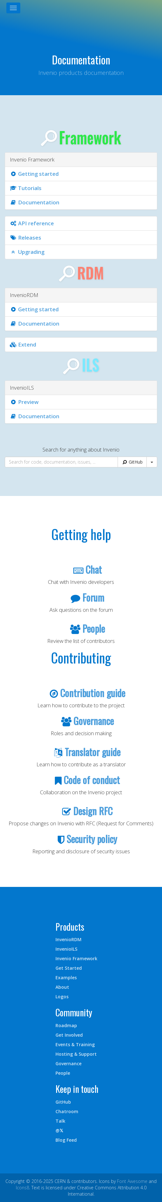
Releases (25, 237)
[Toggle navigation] (13, 8)
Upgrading (27, 251)
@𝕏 (59, 1130)
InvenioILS (66, 949)
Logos (61, 997)
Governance (94, 721)
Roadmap (66, 1025)
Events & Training (75, 1044)
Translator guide (92, 752)
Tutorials (26, 188)
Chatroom (66, 1111)
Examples (66, 977)
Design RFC (93, 811)
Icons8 (22, 1188)
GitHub (132, 462)
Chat (94, 569)
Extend (23, 344)
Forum (93, 597)
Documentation (34, 202)
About (62, 987)
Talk (60, 1121)
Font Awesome (132, 1181)
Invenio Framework (76, 958)
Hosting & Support (76, 1054)
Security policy (92, 839)
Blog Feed (66, 1140)
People (93, 628)
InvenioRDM (68, 939)
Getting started (34, 173)
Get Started (68, 968)
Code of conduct (92, 780)
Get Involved (69, 1035)
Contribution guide (92, 693)
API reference (32, 223)
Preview (24, 402)
